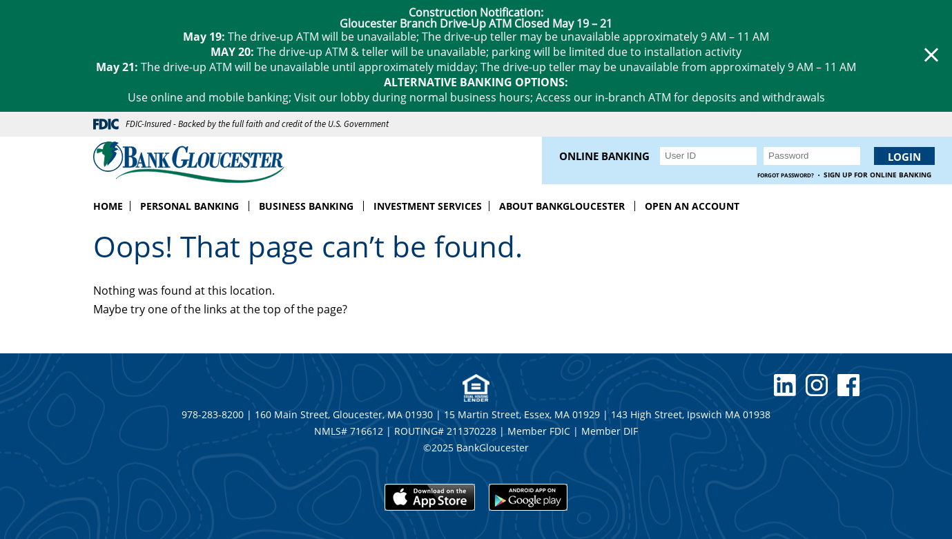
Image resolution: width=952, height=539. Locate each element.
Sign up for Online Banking (877, 174)
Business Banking (306, 206)
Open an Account (692, 206)
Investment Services (427, 206)
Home (108, 206)
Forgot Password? (785, 175)
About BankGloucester (562, 206)
